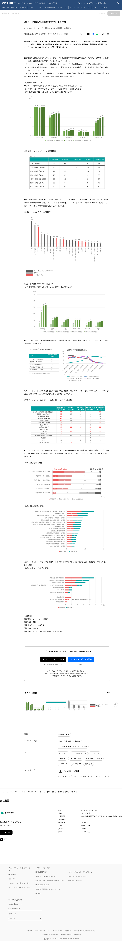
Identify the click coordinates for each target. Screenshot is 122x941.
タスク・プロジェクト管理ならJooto (80, 872)
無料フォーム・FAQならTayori (78, 876)
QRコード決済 (75, 758)
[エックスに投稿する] (88, 34)
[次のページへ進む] (115, 704)
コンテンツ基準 (57, 931)
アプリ (31, 7)
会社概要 (29, 931)
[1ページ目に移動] (107, 692)
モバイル (23, 7)
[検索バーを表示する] (118, 3)
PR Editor (39, 893)
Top (3, 7)
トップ (3, 792)
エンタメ (39, 7)
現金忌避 (88, 764)
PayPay (78, 764)
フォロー (6, 832)
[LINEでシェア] (97, 34)
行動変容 (62, 758)
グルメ (95, 7)
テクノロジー (12, 7)
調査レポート (63, 735)
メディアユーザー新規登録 (81, 659)
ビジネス (87, 7)
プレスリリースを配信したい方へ (19, 887)
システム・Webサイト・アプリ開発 (72, 746)
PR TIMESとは (13, 874)
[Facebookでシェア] (93, 34)
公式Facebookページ (15, 904)
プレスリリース (15, 792)
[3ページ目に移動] (109, 692)
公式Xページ (12, 914)
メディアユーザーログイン (53, 659)
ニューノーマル (64, 764)
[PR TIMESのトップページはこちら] (29, 3)
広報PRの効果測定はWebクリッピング (48, 889)
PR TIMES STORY (41, 872)
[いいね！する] (82, 34)
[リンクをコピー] (108, 34)
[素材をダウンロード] (104, 34)
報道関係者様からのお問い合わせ (84, 931)
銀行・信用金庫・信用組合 (69, 741)
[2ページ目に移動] (108, 692)
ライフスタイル (75, 7)
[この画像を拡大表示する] (34, 705)
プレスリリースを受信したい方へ (19, 883)
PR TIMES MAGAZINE (42, 885)
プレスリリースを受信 (85, 3)
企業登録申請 (101, 3)
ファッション (62, 7)
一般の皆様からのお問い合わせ (71, 934)
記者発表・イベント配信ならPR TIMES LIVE (50, 881)
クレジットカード (79, 753)
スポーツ (103, 7)
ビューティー (50, 7)
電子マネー (62, 753)
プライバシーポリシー (42, 931)
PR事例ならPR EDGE (75, 881)
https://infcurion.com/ (89, 810)
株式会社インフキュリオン (33, 792)
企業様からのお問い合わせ (49, 934)
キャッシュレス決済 (94, 758)
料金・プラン (12, 879)
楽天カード (94, 753)
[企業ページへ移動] (7, 813)
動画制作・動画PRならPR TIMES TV (47, 876)
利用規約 (68, 931)
